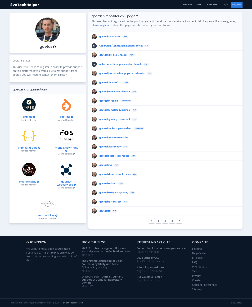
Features (187, 4)
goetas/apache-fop (110, 36)
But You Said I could (149, 277)
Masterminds (27, 181)
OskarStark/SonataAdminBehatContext (121, 46)
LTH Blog (197, 258)
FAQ (194, 262)
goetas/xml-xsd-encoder (113, 55)
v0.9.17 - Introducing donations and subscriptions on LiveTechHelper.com (106, 249)
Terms (196, 271)
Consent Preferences (204, 285)
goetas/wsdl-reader (110, 147)
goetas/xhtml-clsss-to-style (115, 174)
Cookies (196, 280)
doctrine (65, 117)
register (104, 25)
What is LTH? (199, 267)
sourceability (46, 215)
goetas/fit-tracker (109, 101)
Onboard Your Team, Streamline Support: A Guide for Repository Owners (102, 280)
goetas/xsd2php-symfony (113, 192)
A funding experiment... (152, 267)
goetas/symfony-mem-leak (114, 119)
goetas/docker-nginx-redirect (116, 128)
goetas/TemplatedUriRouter (114, 91)
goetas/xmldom (108, 183)
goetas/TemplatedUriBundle (114, 110)
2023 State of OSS (148, 258)
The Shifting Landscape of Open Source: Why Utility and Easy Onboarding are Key (102, 264)
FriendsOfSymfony (66, 147)
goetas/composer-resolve (113, 137)
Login (225, 4)
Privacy (196, 276)
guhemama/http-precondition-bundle (120, 64)
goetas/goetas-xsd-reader (114, 156)
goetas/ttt (104, 211)
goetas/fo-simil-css (110, 202)
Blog (199, 4)
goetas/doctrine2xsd (110, 82)
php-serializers (27, 147)
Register (236, 4)
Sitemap (197, 289)
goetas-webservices (65, 183)
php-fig (28, 117)
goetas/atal (105, 165)
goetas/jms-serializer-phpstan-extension (122, 73)
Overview (212, 4)
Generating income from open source (161, 248)
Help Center (199, 253)
